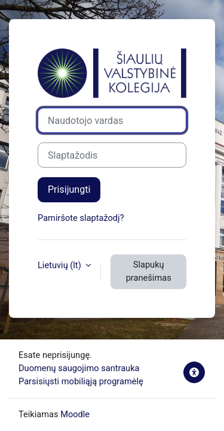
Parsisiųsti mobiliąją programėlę (81, 381)
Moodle (75, 414)
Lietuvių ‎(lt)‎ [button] (60, 265)
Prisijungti (69, 189)
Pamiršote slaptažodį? (81, 218)
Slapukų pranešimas (148, 271)
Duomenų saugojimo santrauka (79, 368)
